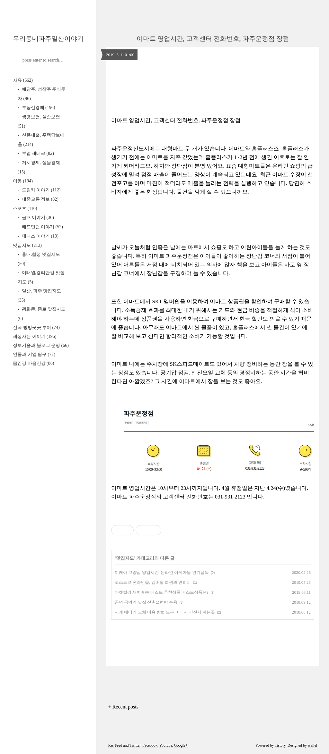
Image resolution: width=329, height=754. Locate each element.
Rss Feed (115, 745)
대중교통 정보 (39, 199)
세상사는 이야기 (34, 336)
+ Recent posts (123, 706)
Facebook (149, 745)
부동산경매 (38, 107)
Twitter (134, 745)
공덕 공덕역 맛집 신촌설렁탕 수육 (146, 602)
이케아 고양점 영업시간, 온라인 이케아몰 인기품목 (162, 572)
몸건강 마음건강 (33, 363)
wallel (312, 745)
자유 (23, 80)
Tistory (280, 745)
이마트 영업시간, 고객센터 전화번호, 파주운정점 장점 (213, 38)
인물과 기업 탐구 (34, 354)
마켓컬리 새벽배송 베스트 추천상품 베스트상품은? (162, 592)
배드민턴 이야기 (42, 226)
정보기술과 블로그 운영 (41, 345)
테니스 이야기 (39, 236)
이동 (23, 181)
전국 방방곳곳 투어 (36, 327)
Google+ (181, 745)
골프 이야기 (37, 217)
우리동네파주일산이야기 (48, 38)
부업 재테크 (37, 153)
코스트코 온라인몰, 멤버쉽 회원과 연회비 (153, 582)
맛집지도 (27, 245)
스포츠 (25, 208)
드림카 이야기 (40, 190)
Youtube (165, 745)
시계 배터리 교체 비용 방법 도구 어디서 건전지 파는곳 (165, 612)
